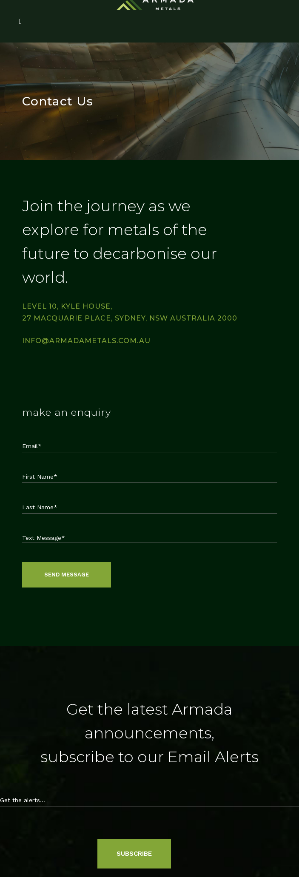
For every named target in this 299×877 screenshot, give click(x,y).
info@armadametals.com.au (86, 341)
